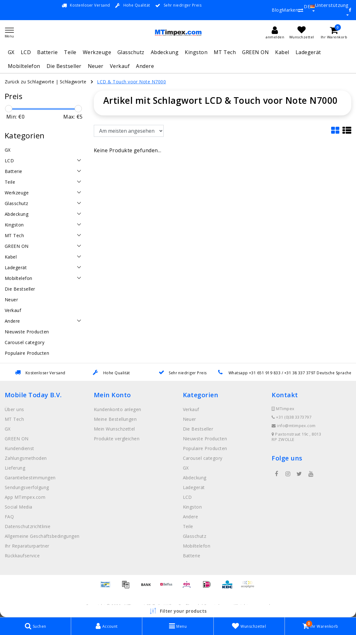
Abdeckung (164, 52)
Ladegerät (308, 52)
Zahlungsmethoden (26, 458)
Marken (290, 10)
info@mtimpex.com (294, 425)
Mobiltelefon (24, 66)
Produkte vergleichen (117, 439)
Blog (277, 10)
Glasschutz (130, 52)
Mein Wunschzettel (114, 429)
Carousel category (203, 458)
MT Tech (225, 52)
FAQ (9, 517)
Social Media (18, 507)
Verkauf (120, 66)
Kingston (196, 52)
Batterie (47, 52)
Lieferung (15, 468)
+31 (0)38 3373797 (291, 417)
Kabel (282, 52)
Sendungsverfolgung (27, 487)
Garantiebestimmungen (30, 478)
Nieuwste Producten (205, 439)
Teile (70, 52)
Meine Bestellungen (115, 419)
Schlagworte (73, 82)
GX (11, 52)
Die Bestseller (64, 66)
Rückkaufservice (22, 556)
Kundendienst (19, 448)
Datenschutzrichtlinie (27, 526)
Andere (145, 66)
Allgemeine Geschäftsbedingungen (42, 536)
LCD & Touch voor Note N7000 (131, 82)
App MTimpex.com (25, 497)
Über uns (14, 409)
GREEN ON (255, 52)
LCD (26, 52)
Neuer (96, 66)
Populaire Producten (205, 448)
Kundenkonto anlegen (117, 409)
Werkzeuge (97, 52)
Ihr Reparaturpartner (27, 546)
